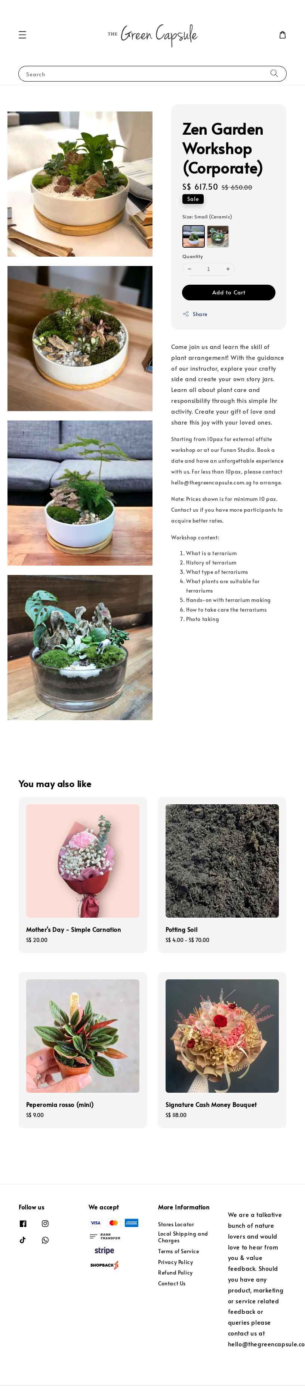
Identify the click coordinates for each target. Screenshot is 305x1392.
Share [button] (194, 314)
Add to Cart (229, 292)
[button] (22, 35)
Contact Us (172, 1283)
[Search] (274, 73)
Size (207, 216)
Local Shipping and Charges (183, 1237)
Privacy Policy (175, 1262)
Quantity (192, 256)
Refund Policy (175, 1272)
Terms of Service (178, 1251)
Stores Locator (176, 1224)
